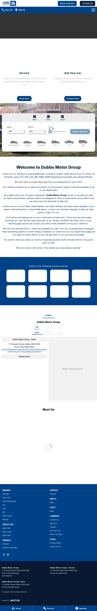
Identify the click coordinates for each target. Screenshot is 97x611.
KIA (26, 177)
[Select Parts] (60, 330)
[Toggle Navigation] (93, 10)
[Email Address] (24, 351)
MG (36, 177)
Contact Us (87, 3)
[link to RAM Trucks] (59, 291)
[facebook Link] (4, 554)
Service (12, 223)
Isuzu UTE (18, 177)
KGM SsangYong (53, 177)
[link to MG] (37, 291)
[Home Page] (9, 3)
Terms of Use (55, 547)
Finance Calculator (10, 548)
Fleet (52, 511)
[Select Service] (48, 330)
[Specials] (81, 608)
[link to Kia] (81, 276)
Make (16, 130)
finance (21, 209)
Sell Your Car (55, 531)
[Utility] (69, 142)
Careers (53, 527)
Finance (6, 544)
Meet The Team (56, 534)
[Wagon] (41, 142)
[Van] (83, 142)
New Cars (6, 528)
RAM (41, 177)
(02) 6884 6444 (27, 347)
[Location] (37, 330)
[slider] (50, 131)
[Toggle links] (11, 600)
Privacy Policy (55, 543)
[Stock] (16, 608)
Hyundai (8, 177)
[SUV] (55, 142)
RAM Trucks (7, 516)
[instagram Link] (7, 554)
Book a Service (67, 3)
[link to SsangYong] (59, 276)
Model (37, 130)
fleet (38, 209)
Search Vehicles (80, 131)
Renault (5, 519)
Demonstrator (37, 206)
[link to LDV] (15, 291)
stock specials (80, 206)
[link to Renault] (81, 291)
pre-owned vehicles (82, 177)
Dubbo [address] (48, 315)
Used (51, 206)
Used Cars (7, 535)
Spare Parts (80, 231)
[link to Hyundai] (15, 276)
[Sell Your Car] (73, 70)
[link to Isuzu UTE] (37, 276)
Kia (4, 505)
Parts (52, 502)
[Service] (48, 608)
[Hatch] (14, 142)
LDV (31, 177)
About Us (53, 523)
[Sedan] (28, 142)
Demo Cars (7, 532)
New (28, 206)
